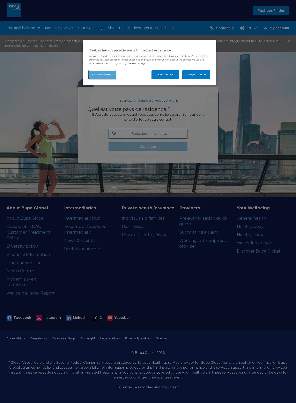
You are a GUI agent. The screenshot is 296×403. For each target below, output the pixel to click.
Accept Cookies (196, 74)
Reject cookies (165, 74)
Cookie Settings (102, 74)
